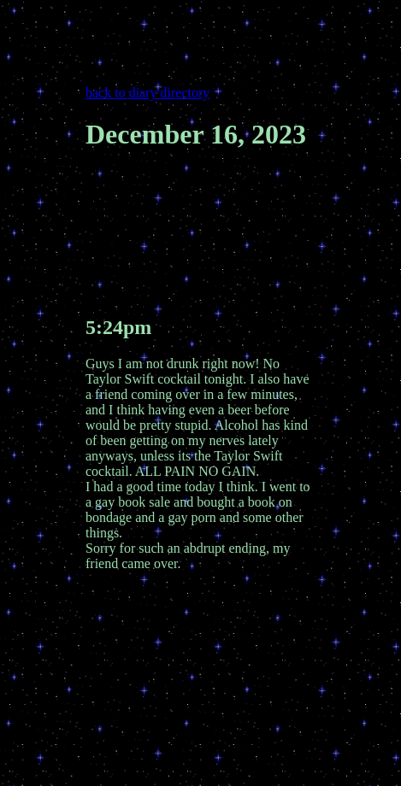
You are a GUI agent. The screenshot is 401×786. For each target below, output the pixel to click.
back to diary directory (147, 92)
